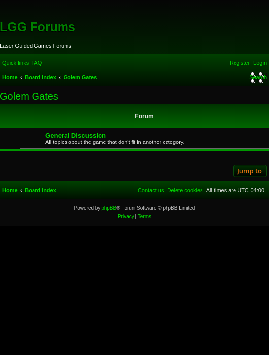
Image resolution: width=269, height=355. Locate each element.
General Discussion (75, 135)
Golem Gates (29, 96)
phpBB (108, 208)
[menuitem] (36, 63)
